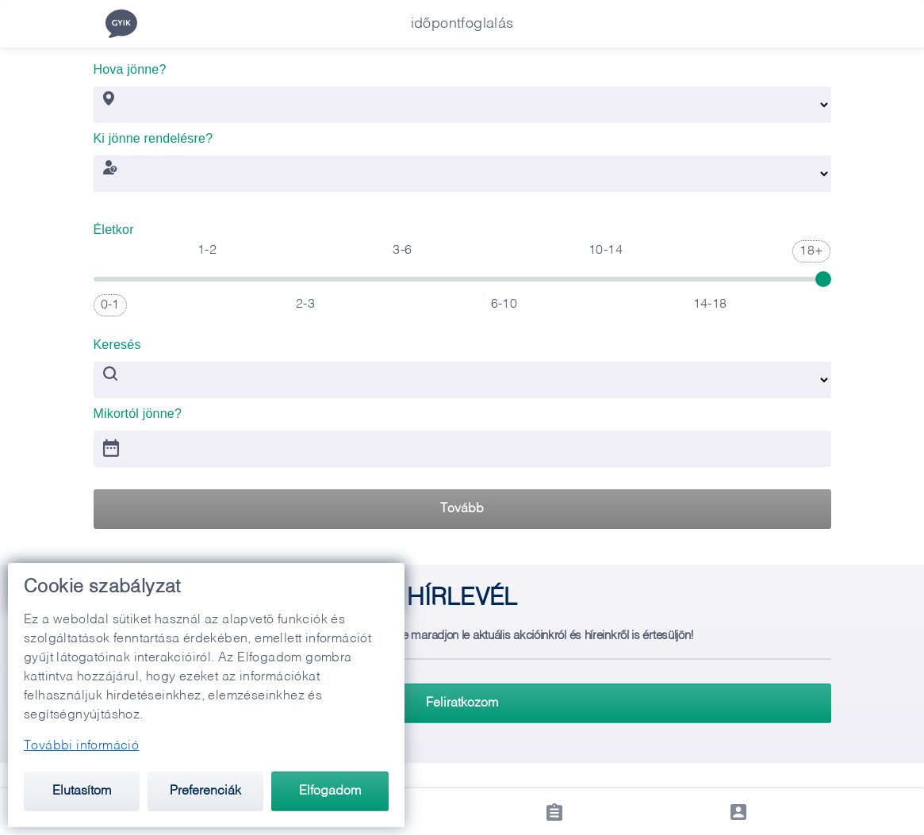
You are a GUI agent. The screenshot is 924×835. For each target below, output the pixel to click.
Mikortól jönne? (138, 409)
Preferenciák (205, 791)
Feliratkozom (462, 703)
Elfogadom (330, 791)
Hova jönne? (130, 65)
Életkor (114, 225)
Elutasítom (81, 791)
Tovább (462, 509)
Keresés (117, 340)
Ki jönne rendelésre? (153, 134)
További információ (81, 746)
